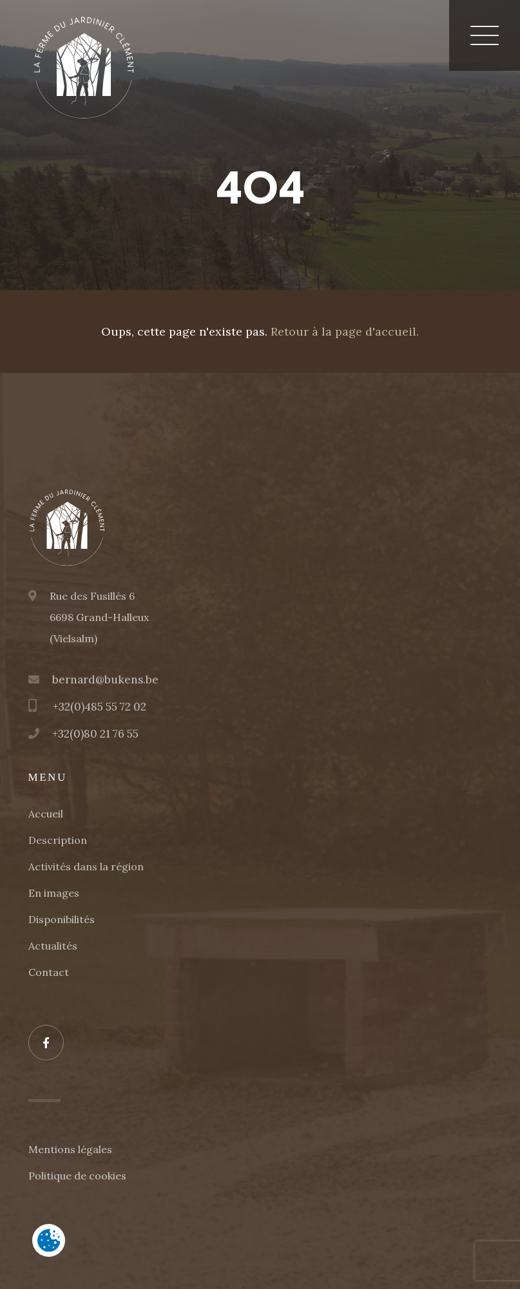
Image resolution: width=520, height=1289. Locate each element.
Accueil (45, 813)
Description (57, 840)
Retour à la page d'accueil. (345, 331)
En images (53, 892)
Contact (48, 972)
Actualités (52, 945)
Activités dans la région (86, 866)
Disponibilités (61, 919)
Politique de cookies (77, 1175)
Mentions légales (70, 1149)
